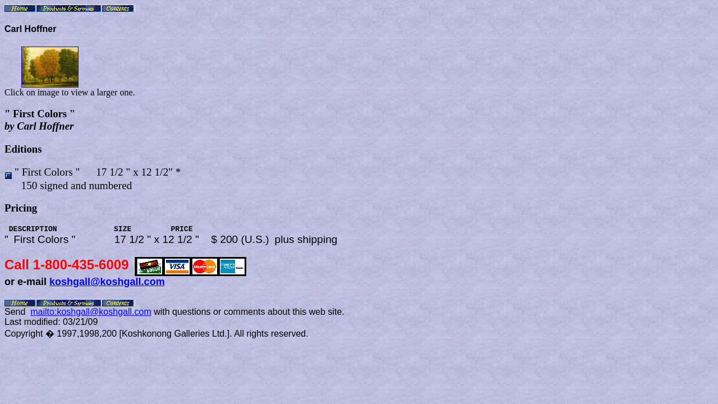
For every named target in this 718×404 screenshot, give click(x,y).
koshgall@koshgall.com (107, 283)
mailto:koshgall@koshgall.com (90, 313)
